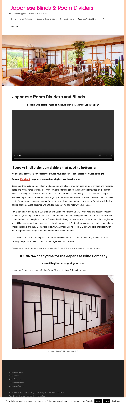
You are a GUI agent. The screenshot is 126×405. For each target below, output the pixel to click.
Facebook (25, 179)
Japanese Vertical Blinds (88, 19)
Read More (116, 401)
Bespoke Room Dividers (47, 19)
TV (103, 19)
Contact (14, 26)
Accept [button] (98, 401)
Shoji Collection (26, 19)
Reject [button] (107, 401)
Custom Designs (67, 19)
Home (13, 19)
